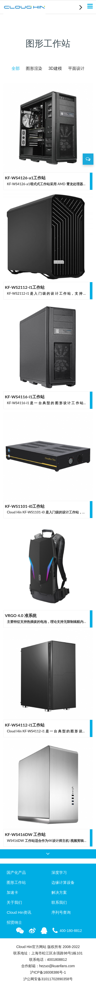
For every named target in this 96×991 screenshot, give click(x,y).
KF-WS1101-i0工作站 (25, 506)
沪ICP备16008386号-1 (48, 972)
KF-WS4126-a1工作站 (25, 177)
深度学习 (59, 872)
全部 (16, 68)
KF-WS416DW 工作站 (25, 834)
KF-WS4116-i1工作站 (25, 396)
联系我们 (59, 902)
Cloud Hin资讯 (19, 912)
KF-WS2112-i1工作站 (25, 287)
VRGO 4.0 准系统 (21, 615)
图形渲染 (34, 68)
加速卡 (12, 892)
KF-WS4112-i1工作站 (25, 724)
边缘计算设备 (62, 882)
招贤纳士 (14, 922)
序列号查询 (61, 912)
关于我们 (14, 902)
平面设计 (76, 68)
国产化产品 (16, 872)
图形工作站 (16, 882)
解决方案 (59, 892)
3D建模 (55, 68)
